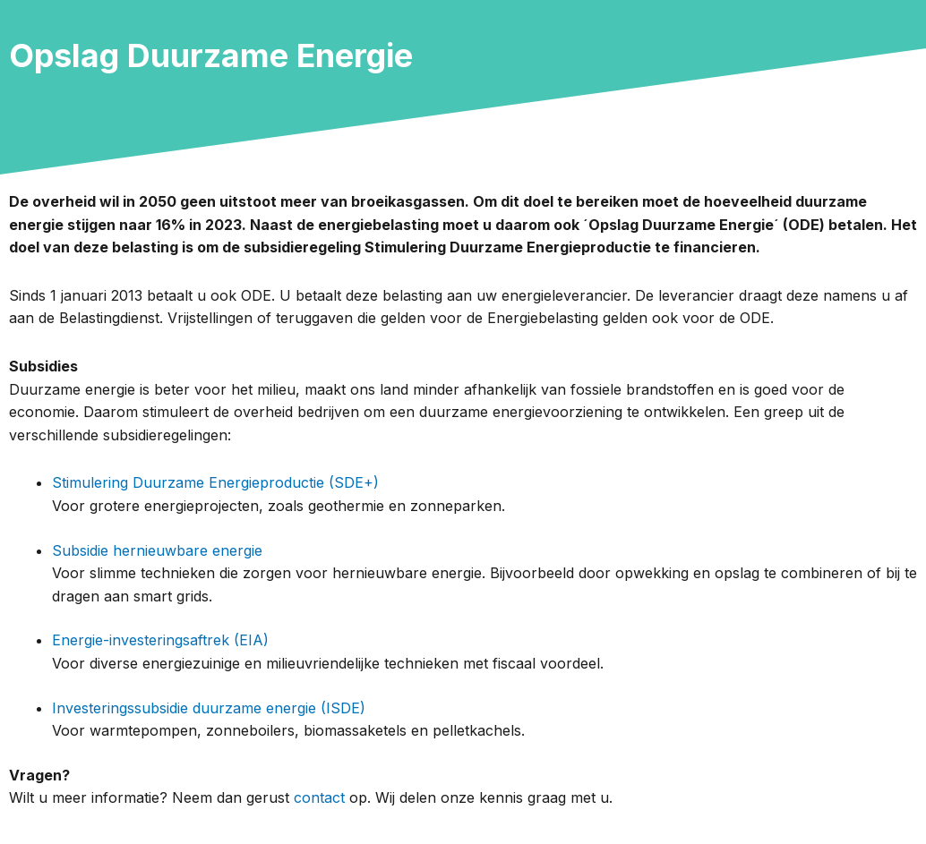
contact (319, 797)
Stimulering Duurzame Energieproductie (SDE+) (215, 482)
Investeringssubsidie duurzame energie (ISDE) (208, 708)
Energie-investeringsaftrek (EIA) (160, 640)
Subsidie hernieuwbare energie (157, 550)
